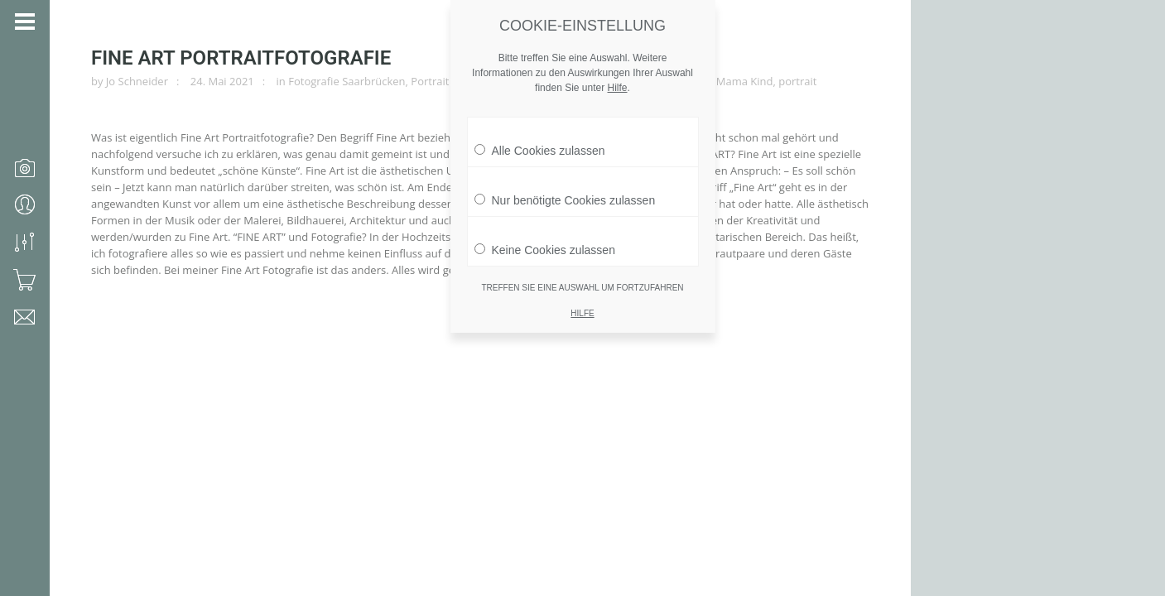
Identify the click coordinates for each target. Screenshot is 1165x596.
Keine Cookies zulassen (544, 235)
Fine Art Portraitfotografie (241, 58)
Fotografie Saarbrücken (346, 81)
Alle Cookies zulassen (539, 135)
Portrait (430, 81)
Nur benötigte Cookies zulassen (565, 185)
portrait (797, 81)
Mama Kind (744, 81)
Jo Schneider (137, 81)
